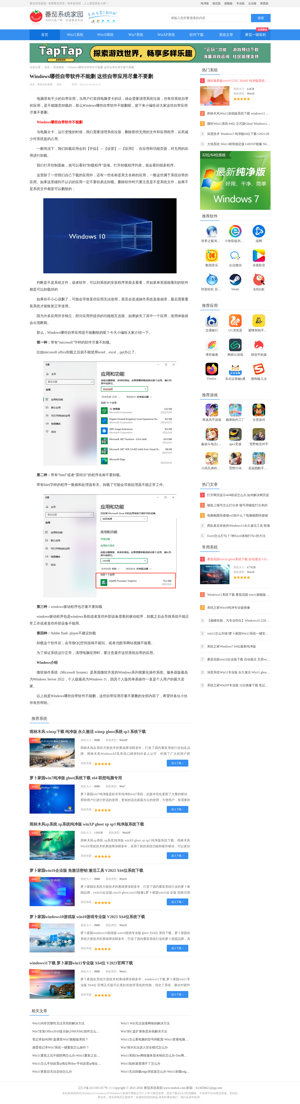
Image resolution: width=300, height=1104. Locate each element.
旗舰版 (228, 3)
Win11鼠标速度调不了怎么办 (140, 1063)
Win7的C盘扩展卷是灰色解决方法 (144, 1031)
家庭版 (264, 3)
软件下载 (196, 35)
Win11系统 (75, 35)
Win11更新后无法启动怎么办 (52, 1071)
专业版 (240, 3)
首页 (44, 35)
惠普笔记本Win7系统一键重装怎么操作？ (60, 1047)
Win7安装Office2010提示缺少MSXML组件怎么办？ (67, 1031)
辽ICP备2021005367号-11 (95, 1087)
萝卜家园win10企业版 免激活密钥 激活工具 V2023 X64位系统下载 (86, 870)
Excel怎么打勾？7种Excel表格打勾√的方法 (233, 535)
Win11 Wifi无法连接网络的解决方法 (145, 1023)
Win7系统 (135, 35)
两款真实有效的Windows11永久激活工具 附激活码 (235, 525)
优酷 (119, 643)
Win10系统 (105, 35)
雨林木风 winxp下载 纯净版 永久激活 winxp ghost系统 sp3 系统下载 (88, 731)
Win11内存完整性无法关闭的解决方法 (58, 1023)
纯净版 (205, 3)
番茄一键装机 (257, 33)
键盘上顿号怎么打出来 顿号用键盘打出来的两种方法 (234, 505)
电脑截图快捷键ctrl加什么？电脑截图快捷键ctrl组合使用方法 (234, 515)
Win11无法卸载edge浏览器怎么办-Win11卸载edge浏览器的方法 (164, 1071)
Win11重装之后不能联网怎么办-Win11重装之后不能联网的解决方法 (78, 1055)
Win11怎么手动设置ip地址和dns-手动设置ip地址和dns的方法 (73, 1063)
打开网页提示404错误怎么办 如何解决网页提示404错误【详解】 (234, 495)
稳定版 (216, 3)
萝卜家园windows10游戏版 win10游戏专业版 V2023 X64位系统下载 (87, 917)
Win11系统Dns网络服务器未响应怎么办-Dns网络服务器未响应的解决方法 (171, 1055)
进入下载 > (177, 763)
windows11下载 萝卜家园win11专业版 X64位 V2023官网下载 (81, 963)
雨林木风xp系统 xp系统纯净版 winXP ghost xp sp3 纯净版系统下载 (87, 824)
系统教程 (58, 67)
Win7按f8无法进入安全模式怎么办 (144, 1047)
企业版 (252, 3)
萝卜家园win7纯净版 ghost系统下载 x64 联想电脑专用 (76, 778)
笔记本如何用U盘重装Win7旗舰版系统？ (60, 1039)
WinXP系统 (166, 35)
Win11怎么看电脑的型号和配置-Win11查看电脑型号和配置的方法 (165, 1039)
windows (57, 607)
